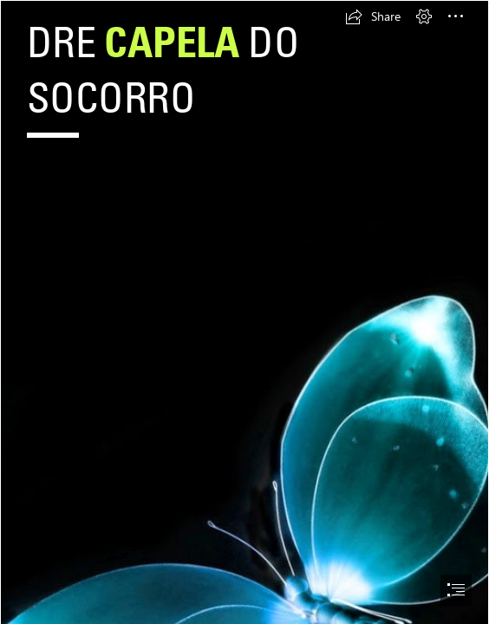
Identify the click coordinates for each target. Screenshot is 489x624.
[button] (373, 16)
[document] (244, 312)
